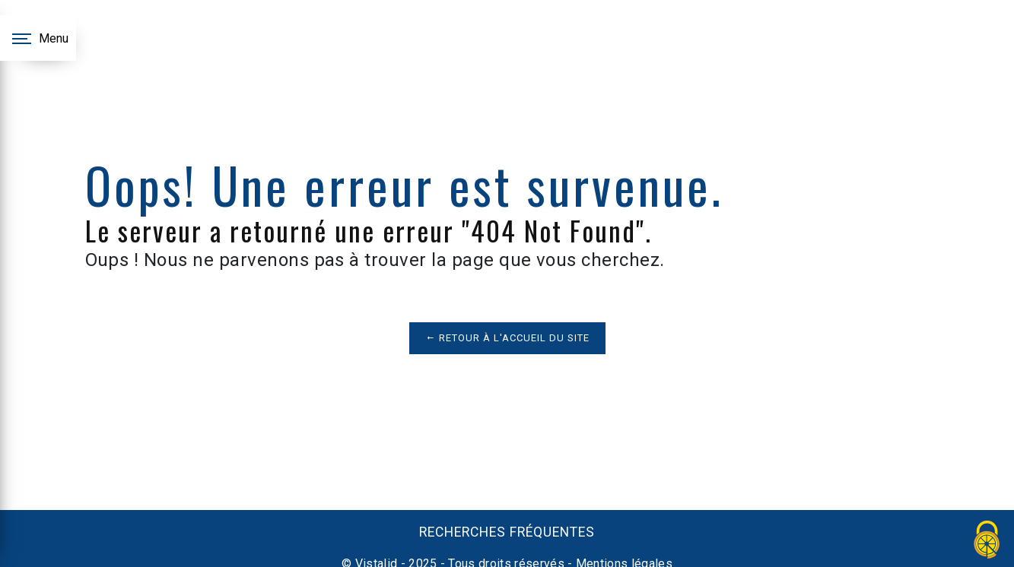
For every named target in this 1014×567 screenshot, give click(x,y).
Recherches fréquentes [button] (507, 532)
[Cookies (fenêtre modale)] (987, 541)
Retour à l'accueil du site (507, 338)
